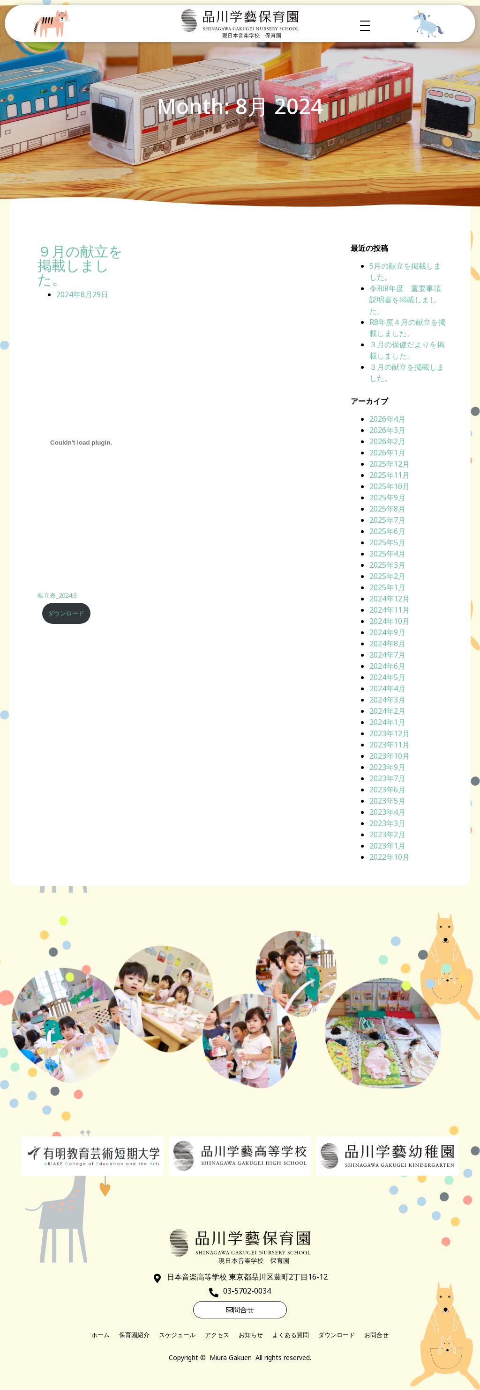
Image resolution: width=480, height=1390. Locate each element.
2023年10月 (389, 756)
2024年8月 (387, 643)
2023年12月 (389, 733)
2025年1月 (387, 587)
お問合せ (376, 1335)
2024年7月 (387, 655)
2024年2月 (387, 711)
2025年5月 (387, 542)
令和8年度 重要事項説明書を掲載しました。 (405, 299)
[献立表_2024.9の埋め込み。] (81, 442)
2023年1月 (387, 846)
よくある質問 (290, 1335)
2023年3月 (387, 823)
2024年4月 (387, 688)
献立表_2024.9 (57, 595)
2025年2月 (387, 576)
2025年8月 (387, 509)
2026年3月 (387, 430)
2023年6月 (387, 789)
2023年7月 (387, 778)
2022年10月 (389, 857)
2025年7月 (387, 520)
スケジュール (177, 1335)
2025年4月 (387, 554)
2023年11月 (389, 744)
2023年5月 (387, 801)
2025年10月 (389, 486)
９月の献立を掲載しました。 (80, 265)
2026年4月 (387, 419)
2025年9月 (387, 497)
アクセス (217, 1335)
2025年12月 (389, 464)
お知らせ (251, 1335)
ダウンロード (66, 613)
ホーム (100, 1335)
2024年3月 (387, 700)
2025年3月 (387, 565)
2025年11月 (389, 475)
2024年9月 (387, 632)
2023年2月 (387, 834)
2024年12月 (389, 598)
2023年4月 (387, 812)
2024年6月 (387, 666)
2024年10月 (389, 621)
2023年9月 (387, 767)
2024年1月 (387, 722)
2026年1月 (387, 452)
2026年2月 (387, 441)
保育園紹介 (134, 1335)
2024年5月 (387, 677)
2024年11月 (389, 610)
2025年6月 (387, 531)
